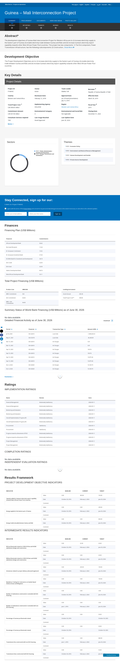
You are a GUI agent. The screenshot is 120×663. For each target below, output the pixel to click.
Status (37, 89)
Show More (69, 47)
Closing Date (92, 111)
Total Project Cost (15, 104)
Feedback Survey (111, 655)
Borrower (92, 89)
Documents (41, 21)
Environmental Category (43, 111)
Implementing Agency (42, 104)
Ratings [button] (55, 27)
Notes (10, 124)
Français (93, 4)
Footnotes (8, 377)
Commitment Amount (15, 111)
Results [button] (70, 27)
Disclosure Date (40, 96)
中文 (109, 4)
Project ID (11, 89)
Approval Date (66, 96)
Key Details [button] (26, 27)
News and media (56, 21)
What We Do (8, 4)
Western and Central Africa (69, 107)
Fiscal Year (92, 104)
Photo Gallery (70, 21)
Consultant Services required (18, 117)
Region (63, 104)
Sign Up (57, 214)
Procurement (26, 21)
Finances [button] (41, 27)
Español (87, 4)
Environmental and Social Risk (71, 111)
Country (10, 96)
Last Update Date (67, 117)
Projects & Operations (19, 4)
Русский (104, 4)
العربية (98, 4)
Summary (12, 21)
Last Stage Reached (42, 117)
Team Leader (66, 89)
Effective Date (93, 96)
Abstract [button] (12, 27)
